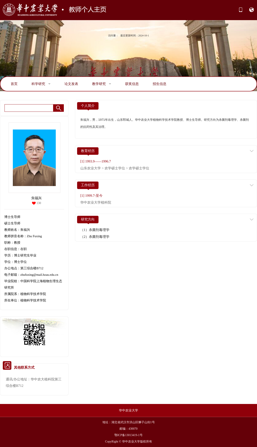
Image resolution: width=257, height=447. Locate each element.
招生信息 (159, 84)
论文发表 (71, 84)
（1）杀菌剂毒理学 (94, 230)
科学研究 (41, 84)
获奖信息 (132, 84)
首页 (14, 84)
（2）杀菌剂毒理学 (94, 236)
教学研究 (101, 84)
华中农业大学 (128, 410)
